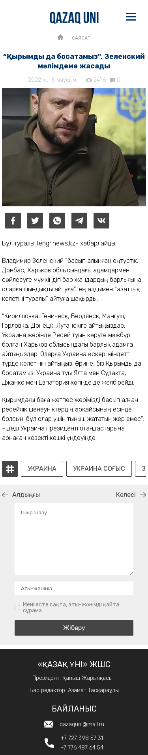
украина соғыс (99, 468)
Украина (42, 468)
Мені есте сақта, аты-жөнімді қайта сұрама (71, 608)
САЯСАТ (81, 38)
